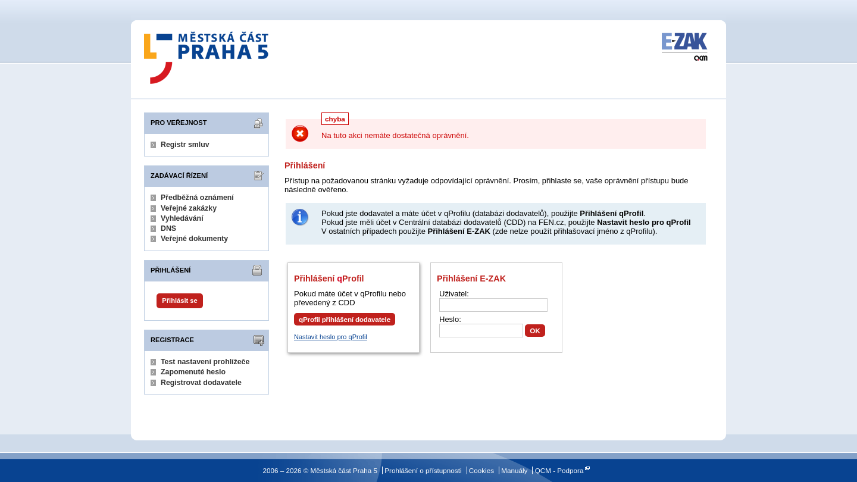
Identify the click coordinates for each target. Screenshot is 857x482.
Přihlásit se (179, 300)
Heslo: (450, 319)
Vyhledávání (182, 218)
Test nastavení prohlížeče (205, 362)
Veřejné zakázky (189, 208)
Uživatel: (454, 293)
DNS (168, 228)
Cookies (481, 470)
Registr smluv (185, 144)
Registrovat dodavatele (201, 382)
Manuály (514, 470)
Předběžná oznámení (197, 197)
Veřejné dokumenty (194, 238)
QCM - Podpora (559, 470)
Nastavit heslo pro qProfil (330, 336)
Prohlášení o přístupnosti (422, 470)
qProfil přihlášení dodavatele (344, 319)
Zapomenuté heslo (193, 372)
